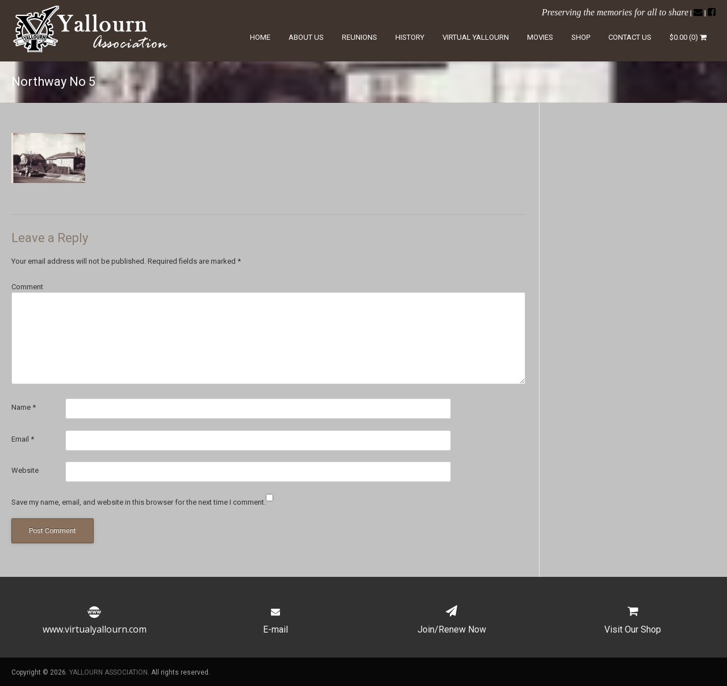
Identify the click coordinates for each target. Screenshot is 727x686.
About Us (306, 37)
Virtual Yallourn (475, 37)
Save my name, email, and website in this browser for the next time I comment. (138, 502)
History (409, 37)
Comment (27, 286)
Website (25, 470)
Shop (580, 37)
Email (22, 439)
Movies (540, 37)
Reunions (359, 37)
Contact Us (629, 37)
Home (260, 37)
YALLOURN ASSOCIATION (108, 672)
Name (23, 407)
